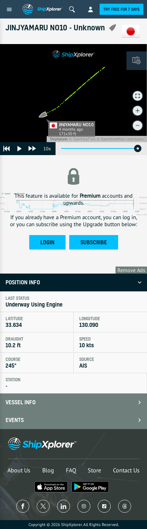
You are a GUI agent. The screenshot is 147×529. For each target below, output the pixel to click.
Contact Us (126, 470)
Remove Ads (131, 270)
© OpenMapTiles (82, 139)
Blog (48, 470)
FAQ (71, 470)
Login (47, 242)
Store (94, 470)
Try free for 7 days (121, 9)
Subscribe (93, 242)
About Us (18, 470)
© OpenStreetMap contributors (120, 139)
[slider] (137, 148)
